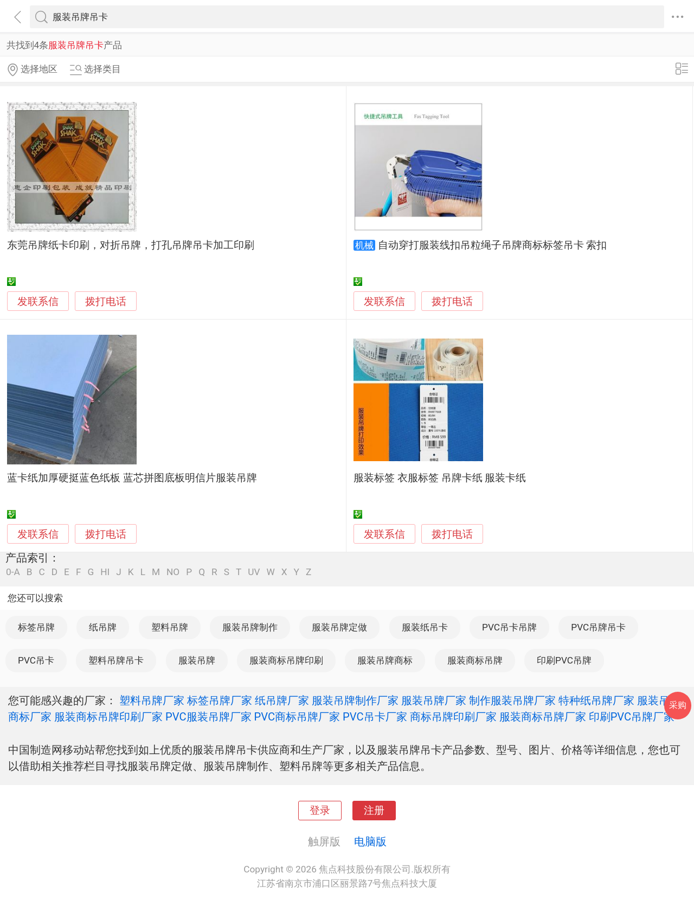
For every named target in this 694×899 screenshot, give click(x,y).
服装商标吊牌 (475, 660)
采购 (677, 705)
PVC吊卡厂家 (375, 716)
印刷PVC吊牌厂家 (632, 716)
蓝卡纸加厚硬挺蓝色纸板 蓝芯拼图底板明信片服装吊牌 (132, 478)
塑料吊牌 (169, 627)
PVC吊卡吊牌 (509, 627)
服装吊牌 (196, 660)
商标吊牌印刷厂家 (453, 716)
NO (172, 572)
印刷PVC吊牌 (564, 660)
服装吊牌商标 (385, 660)
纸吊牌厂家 (282, 700)
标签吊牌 (36, 627)
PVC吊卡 (36, 660)
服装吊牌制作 (250, 627)
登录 (320, 811)
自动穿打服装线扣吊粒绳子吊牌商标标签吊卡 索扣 (492, 245)
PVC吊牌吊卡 (598, 627)
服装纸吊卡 (425, 627)
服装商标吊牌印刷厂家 (108, 716)
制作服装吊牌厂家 (512, 700)
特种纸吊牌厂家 (596, 700)
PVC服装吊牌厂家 (208, 716)
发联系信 (38, 302)
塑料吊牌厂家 (151, 700)
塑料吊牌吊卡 (116, 660)
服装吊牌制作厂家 (355, 700)
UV (254, 572)
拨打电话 (105, 301)
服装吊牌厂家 (433, 700)
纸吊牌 (103, 627)
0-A (13, 572)
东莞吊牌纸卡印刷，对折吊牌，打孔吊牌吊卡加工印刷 (130, 245)
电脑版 (370, 841)
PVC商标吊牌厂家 (297, 716)
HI (105, 572)
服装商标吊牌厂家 (542, 716)
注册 (374, 811)
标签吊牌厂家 (219, 700)
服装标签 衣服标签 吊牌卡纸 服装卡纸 (440, 478)
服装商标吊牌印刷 (286, 660)
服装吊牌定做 (339, 627)
